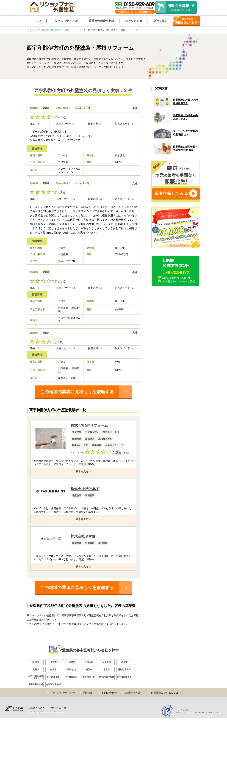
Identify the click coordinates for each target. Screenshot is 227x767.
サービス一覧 (58, 757)
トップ (33, 29)
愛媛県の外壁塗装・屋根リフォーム (62, 29)
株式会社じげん (36, 757)
